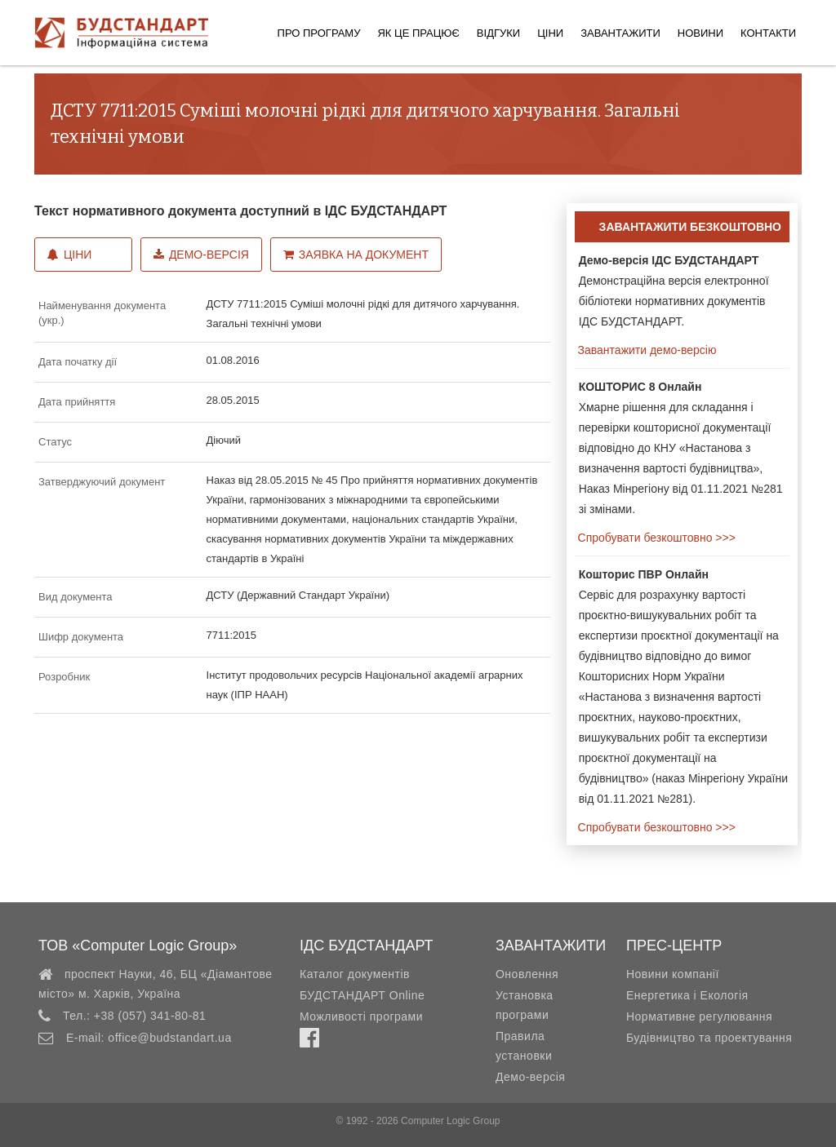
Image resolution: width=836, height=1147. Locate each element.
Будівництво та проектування (709, 1037)
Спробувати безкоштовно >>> (655, 537)
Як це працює (418, 33)
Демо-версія (201, 254)
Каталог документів (355, 974)
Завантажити (620, 33)
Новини (700, 33)
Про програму (319, 33)
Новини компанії (672, 974)
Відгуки (498, 33)
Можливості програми (361, 1016)
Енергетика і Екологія (687, 995)
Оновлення (527, 974)
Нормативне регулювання (699, 1016)
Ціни (550, 33)
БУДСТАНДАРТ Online (362, 995)
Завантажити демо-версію (646, 349)
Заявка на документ (356, 254)
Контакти (768, 33)
